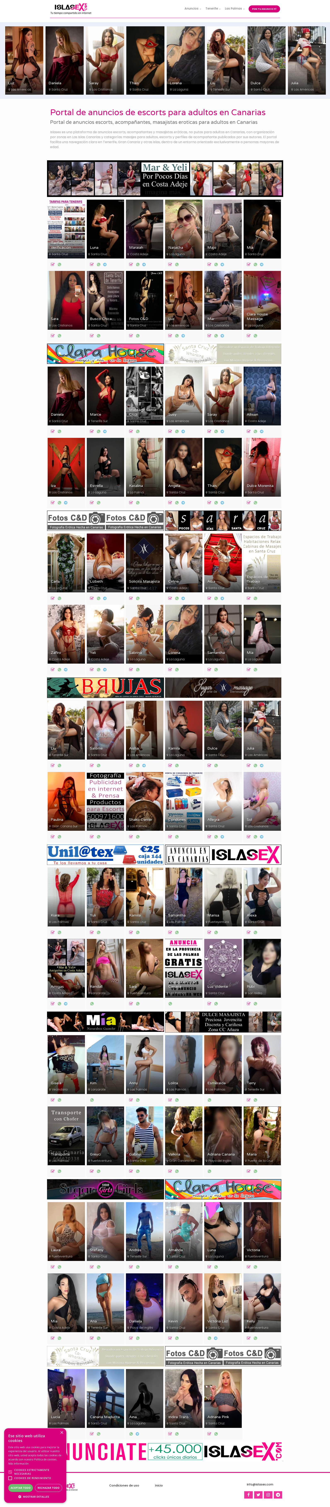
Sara (12, 83)
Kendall (96, 986)
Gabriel (135, 1154)
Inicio (159, 1485)
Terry (251, 1083)
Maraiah (136, 247)
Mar (210, 319)
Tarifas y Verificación (61, 245)
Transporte (60, 1154)
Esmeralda (216, 1083)
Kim (93, 1083)
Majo (211, 247)
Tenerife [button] (211, 8)
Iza (53, 486)
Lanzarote (98, 993)
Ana (93, 1321)
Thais (174, 83)
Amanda (175, 1250)
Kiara (55, 915)
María (252, 1154)
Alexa (251, 915)
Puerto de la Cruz (260, 1161)
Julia (250, 748)
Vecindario (60, 1089)
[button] (35, 1497)
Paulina (57, 819)
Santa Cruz (100, 89)
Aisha (134, 748)
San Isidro (255, 993)
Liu (252, 83)
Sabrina (135, 653)
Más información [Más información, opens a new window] (18, 1463)
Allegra (213, 819)
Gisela (56, 1083)
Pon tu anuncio (264, 9)
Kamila (174, 748)
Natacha (175, 247)
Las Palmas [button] (233, 8)
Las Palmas (138, 826)
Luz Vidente (217, 986)
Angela (174, 486)
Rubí (251, 986)
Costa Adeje (139, 254)
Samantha (216, 653)
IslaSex (96, 819)
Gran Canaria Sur (64, 826)
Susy (172, 414)
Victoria (253, 1250)
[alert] (35, 1465)
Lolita (173, 1083)
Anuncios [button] (191, 8)
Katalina (136, 486)
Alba (211, 581)
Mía (250, 247)
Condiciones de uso (124, 1485)
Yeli (93, 653)
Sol (249, 819)
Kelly (251, 1321)
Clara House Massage (257, 316)
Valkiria (174, 1154)
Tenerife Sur (261, 89)
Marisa (213, 915)
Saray (134, 83)
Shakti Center (140, 819)
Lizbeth (96, 581)
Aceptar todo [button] (20, 1488)
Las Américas (61, 89)
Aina (133, 1417)
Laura (55, 1250)
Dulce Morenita (260, 486)
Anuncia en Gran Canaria (182, 984)
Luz (51, 83)
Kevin (173, 1321)
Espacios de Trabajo (257, 579)
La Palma (137, 492)
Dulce (296, 83)
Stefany (96, 1250)
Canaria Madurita (105, 1417)
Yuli (93, 915)
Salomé (96, 748)
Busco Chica (101, 319)
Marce (95, 414)
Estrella (96, 486)
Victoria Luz (217, 1321)
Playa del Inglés (219, 1161)
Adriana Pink (218, 1417)
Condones (177, 819)
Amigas (57, 986)
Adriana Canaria (221, 1154)
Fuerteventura (218, 922)
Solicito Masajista (144, 581)
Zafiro (56, 653)
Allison (252, 414)
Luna (94, 247)
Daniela (95, 83)
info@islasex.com (260, 1484)
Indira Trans (178, 1417)
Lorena (216, 83)
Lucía (55, 1417)
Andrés (135, 1250)
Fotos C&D (138, 319)
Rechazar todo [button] (48, 1488)
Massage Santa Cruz (142, 412)
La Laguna (220, 89)
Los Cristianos (21, 89)
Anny (133, 1083)
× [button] (61, 1432)
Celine (173, 581)
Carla (55, 581)
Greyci (95, 1154)
